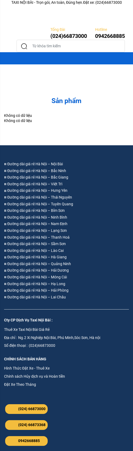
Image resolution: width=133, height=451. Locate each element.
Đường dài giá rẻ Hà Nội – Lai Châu (35, 297)
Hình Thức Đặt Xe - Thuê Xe (27, 368)
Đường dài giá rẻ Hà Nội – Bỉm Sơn (34, 210)
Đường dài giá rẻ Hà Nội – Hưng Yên (35, 190)
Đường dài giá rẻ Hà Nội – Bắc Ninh (35, 171)
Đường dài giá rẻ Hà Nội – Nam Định (35, 224)
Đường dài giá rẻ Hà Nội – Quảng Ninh (37, 264)
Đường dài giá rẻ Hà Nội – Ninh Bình (35, 217)
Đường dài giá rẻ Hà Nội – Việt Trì (33, 184)
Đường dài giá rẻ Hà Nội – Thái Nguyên (38, 197)
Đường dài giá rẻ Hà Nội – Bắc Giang (36, 177)
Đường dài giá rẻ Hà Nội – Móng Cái (35, 277)
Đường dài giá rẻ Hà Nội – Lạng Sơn (35, 230)
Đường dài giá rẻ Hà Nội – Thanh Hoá (37, 237)
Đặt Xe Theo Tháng (20, 384)
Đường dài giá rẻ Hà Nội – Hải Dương (36, 270)
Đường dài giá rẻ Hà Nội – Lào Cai (34, 250)
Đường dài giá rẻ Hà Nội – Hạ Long (34, 284)
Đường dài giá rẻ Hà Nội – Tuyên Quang (38, 204)
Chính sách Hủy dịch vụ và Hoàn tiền (34, 376)
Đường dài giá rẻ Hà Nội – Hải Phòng (36, 290)
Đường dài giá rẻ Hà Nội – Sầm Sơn (35, 244)
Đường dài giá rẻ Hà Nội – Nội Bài (33, 164)
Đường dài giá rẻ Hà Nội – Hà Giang (35, 257)
